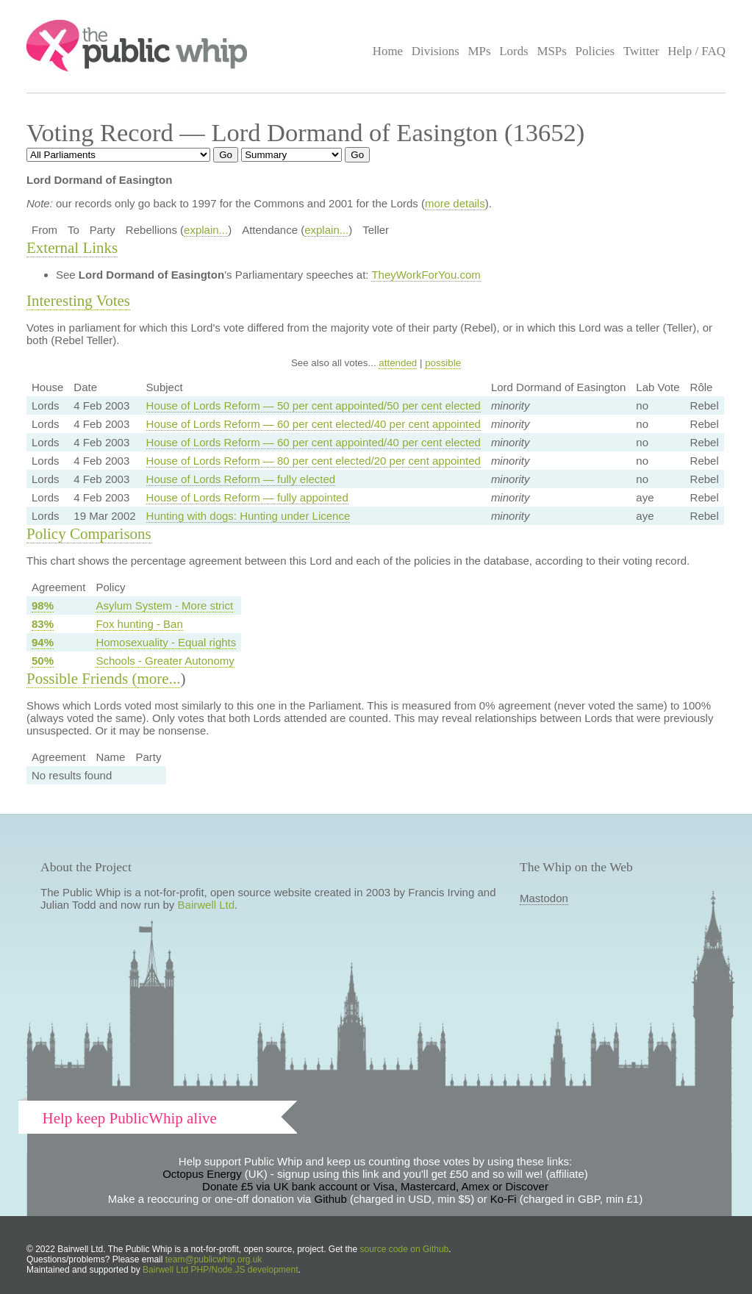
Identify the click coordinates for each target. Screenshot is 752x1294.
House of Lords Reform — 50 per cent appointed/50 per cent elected (313, 405)
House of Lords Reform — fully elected (241, 479)
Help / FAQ (696, 51)
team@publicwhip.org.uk (213, 1259)
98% (43, 605)
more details (455, 203)
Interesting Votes (78, 301)
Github (331, 1199)
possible (443, 362)
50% (43, 660)
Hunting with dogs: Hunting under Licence (248, 516)
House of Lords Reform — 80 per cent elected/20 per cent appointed (313, 460)
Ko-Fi (503, 1199)
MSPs (552, 51)
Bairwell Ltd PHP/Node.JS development (220, 1270)
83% (43, 624)
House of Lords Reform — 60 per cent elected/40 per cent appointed (313, 424)
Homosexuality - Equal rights (166, 642)
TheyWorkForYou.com (425, 274)
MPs (479, 51)
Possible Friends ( (81, 678)
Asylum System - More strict (164, 605)
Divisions (435, 51)
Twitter (641, 51)
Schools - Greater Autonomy (165, 660)
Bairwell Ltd (206, 904)
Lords (514, 51)
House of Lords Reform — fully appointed (247, 497)
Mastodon (544, 898)
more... (159, 678)
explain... (206, 230)
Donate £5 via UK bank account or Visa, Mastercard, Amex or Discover (375, 1186)
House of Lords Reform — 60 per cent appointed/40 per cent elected (313, 442)
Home (388, 51)
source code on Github (404, 1249)
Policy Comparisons (88, 534)
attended (398, 362)
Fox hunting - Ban (139, 624)
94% (43, 642)
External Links (72, 248)
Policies (595, 51)
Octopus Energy (202, 1174)
